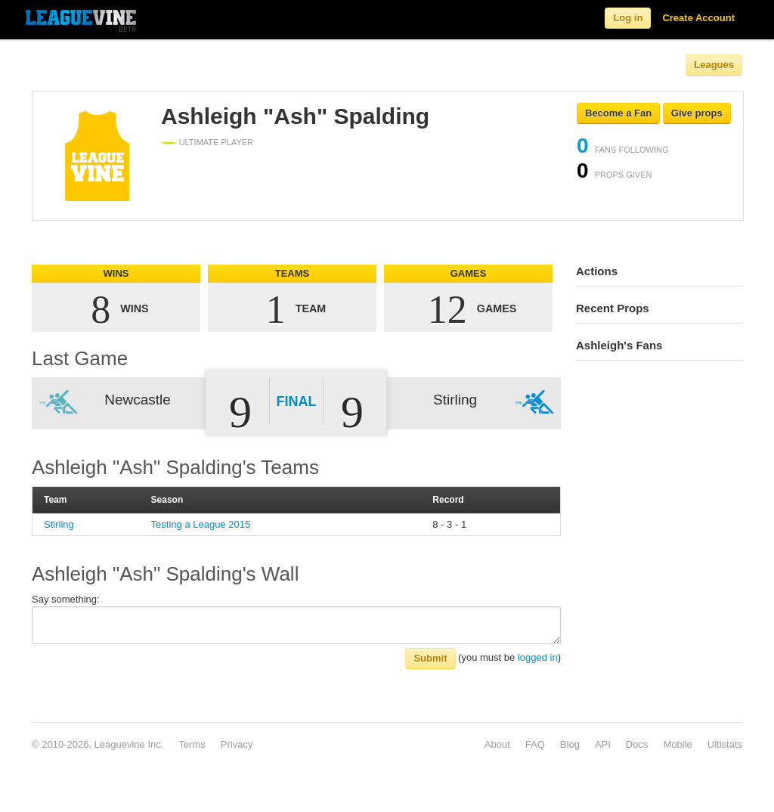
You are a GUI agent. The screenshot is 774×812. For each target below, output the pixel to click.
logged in (538, 657)
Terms (191, 744)
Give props (697, 113)
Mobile (677, 744)
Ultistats (724, 744)
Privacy (237, 744)
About (497, 744)
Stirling (59, 524)
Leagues (714, 64)
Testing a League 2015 (201, 524)
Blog (570, 744)
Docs (637, 744)
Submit (430, 658)
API (603, 744)
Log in (627, 17)
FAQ (535, 744)
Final (297, 401)
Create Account (698, 17)
